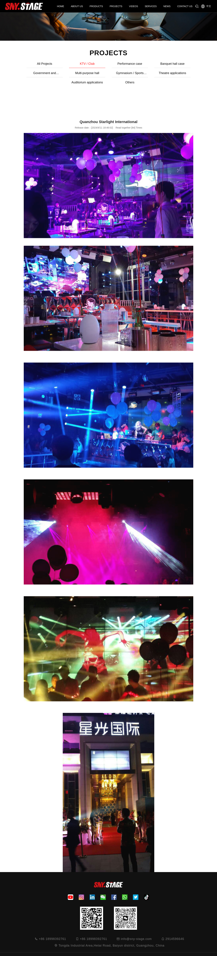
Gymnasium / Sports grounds (66, 75)
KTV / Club (66, 64)
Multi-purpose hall (24, 74)
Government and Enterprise (192, 66)
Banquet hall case (151, 64)
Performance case (108, 64)
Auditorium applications (150, 74)
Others (192, 74)
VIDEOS (133, 6)
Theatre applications (108, 74)
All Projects (24, 64)
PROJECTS (116, 6)
